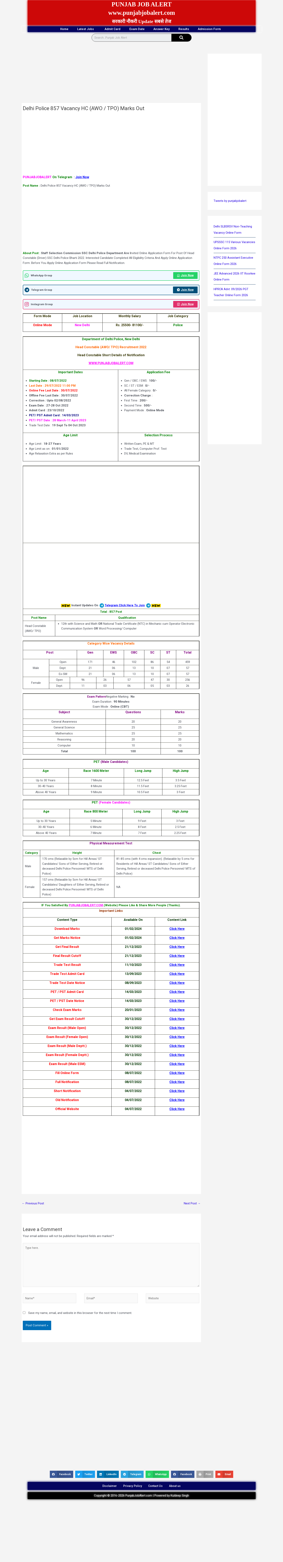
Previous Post (33, 1204)
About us (179, 1488)
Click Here (177, 929)
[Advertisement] (111, 73)
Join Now (82, 177)
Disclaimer (105, 1488)
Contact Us (157, 1488)
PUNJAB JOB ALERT (141, 4)
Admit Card (109, 29)
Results (190, 29)
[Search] (181, 38)
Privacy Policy (131, 1488)
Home (54, 29)
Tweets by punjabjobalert (230, 201)
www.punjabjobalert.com (141, 12)
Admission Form (220, 29)
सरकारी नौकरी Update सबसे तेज (141, 21)
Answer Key (164, 29)
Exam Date (137, 29)
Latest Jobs (80, 29)
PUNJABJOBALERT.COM (86, 906)
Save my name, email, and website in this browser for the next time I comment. (80, 1314)
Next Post (192, 1204)
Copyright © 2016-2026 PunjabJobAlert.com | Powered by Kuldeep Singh (141, 1499)
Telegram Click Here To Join (124, 606)
